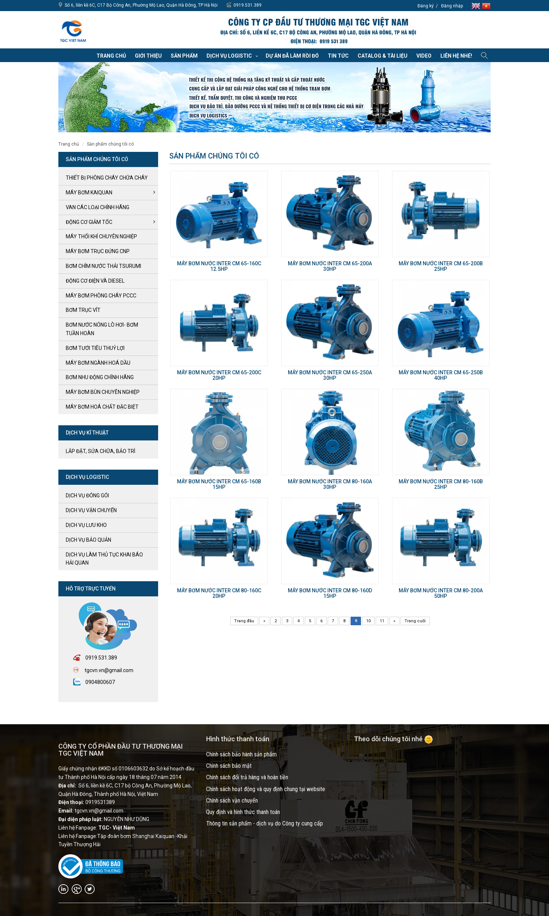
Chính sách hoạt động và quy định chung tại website (265, 789)
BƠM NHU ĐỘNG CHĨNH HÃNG (100, 377)
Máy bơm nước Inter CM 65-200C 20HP (219, 375)
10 (368, 621)
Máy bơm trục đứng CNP (98, 251)
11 (382, 621)
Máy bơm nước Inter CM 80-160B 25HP (441, 484)
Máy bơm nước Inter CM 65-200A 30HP (330, 266)
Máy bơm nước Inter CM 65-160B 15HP (219, 484)
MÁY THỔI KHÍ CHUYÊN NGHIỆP (101, 236)
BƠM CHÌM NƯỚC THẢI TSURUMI (103, 266)
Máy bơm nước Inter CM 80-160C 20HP (219, 593)
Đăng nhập (452, 5)
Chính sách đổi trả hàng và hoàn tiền (247, 777)
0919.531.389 (247, 5)
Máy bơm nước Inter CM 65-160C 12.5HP (219, 266)
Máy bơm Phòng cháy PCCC (101, 296)
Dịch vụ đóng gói (87, 495)
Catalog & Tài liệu (383, 56)
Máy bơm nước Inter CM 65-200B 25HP (441, 266)
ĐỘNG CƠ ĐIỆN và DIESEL (95, 281)
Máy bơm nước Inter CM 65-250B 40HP (441, 375)
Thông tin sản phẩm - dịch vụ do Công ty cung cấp (264, 823)
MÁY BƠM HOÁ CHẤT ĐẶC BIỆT (102, 407)
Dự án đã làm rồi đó (292, 56)
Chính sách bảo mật (229, 765)
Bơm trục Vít (83, 310)
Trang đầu (244, 621)
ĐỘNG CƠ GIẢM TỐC (89, 222)
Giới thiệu (148, 56)
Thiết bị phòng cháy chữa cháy (107, 178)
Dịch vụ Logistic (229, 56)
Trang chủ (111, 56)
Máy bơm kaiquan (89, 192)
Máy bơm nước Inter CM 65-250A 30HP (330, 375)
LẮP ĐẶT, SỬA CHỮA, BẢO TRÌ (100, 451)
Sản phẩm (184, 56)
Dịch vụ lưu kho (86, 525)
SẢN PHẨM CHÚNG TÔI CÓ (110, 144)
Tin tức (338, 56)
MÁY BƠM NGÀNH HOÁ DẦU (98, 363)
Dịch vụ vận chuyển (91, 510)
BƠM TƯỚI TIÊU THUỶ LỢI (95, 348)
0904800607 (100, 682)
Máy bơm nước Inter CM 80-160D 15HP (330, 593)
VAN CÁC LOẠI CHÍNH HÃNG (97, 207)
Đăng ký (425, 5)
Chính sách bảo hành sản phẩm (241, 754)
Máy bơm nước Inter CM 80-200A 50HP (441, 593)
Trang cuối (415, 621)
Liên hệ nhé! (456, 56)
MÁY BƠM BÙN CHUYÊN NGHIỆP (103, 392)
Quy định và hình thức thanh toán (243, 811)
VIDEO (424, 56)
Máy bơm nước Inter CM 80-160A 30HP (330, 484)
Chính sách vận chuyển (232, 800)
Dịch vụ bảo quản (88, 540)
